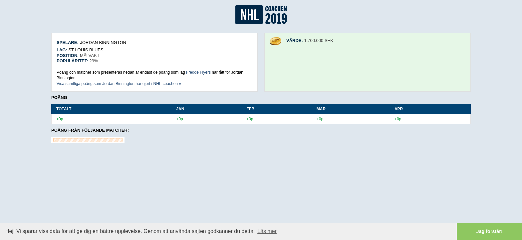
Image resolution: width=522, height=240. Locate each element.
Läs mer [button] (267, 231)
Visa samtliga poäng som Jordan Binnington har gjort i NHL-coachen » (119, 83)
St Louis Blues (85, 49)
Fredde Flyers (198, 72)
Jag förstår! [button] (489, 231)
